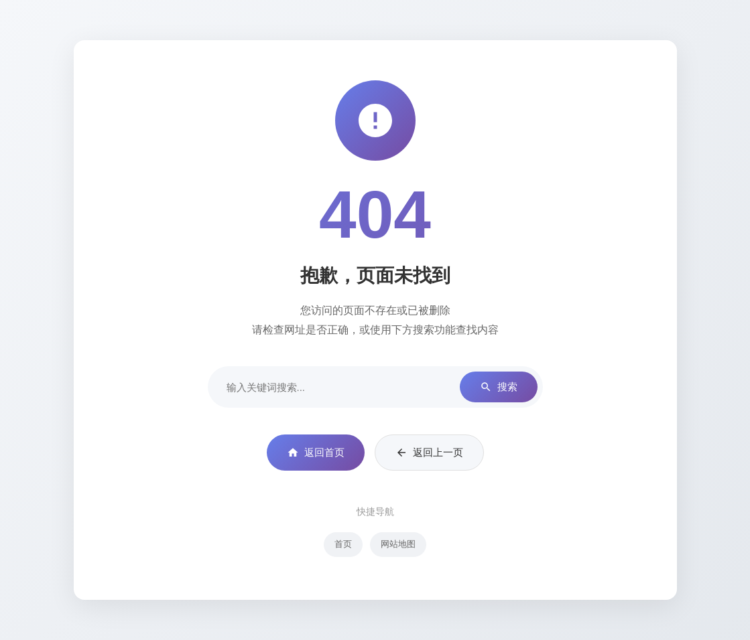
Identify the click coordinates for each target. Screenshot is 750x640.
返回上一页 (429, 453)
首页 (343, 544)
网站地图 (398, 544)
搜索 (498, 387)
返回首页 (316, 453)
